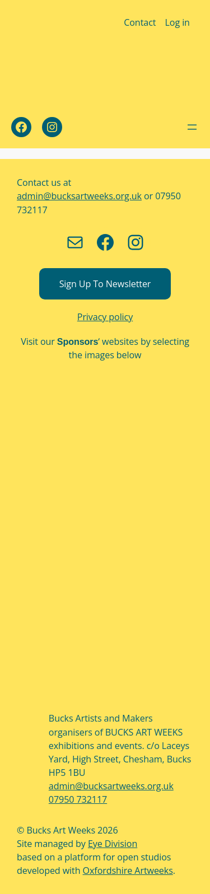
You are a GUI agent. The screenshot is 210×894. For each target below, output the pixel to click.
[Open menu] (192, 127)
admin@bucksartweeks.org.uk (79, 196)
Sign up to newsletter (105, 284)
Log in (177, 22)
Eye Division (112, 843)
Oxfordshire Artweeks (128, 870)
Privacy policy (105, 317)
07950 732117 (78, 799)
